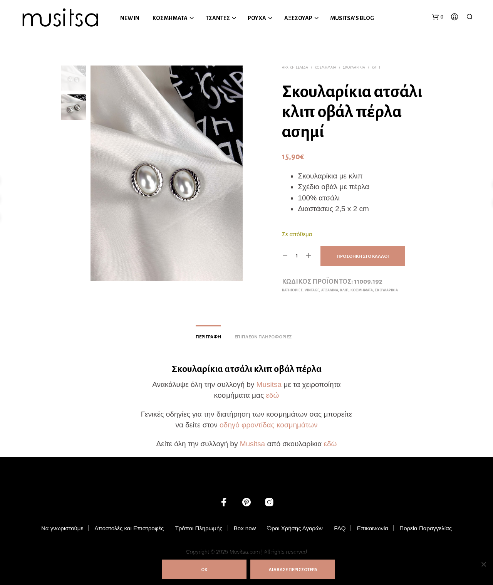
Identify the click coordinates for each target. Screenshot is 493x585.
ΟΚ (204, 569)
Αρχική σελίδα (295, 67)
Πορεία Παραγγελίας (425, 528)
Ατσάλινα (329, 290)
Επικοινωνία (372, 528)
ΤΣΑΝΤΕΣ (218, 18)
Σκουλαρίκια (354, 67)
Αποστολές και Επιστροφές (129, 528)
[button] (437, 17)
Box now (245, 528)
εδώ (272, 395)
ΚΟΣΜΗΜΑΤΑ (170, 18)
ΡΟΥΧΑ (257, 18)
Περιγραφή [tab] (208, 337)
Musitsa (269, 384)
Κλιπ (376, 67)
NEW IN (129, 18)
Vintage (312, 290)
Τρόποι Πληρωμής (199, 528)
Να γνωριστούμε (62, 528)
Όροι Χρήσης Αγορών (295, 528)
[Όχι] (483, 564)
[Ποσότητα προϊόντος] (296, 256)
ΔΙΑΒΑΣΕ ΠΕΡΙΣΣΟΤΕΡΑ (292, 569)
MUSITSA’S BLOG (352, 18)
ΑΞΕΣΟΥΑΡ (298, 18)
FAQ (339, 528)
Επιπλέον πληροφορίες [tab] (263, 337)
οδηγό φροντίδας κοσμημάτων (269, 425)
